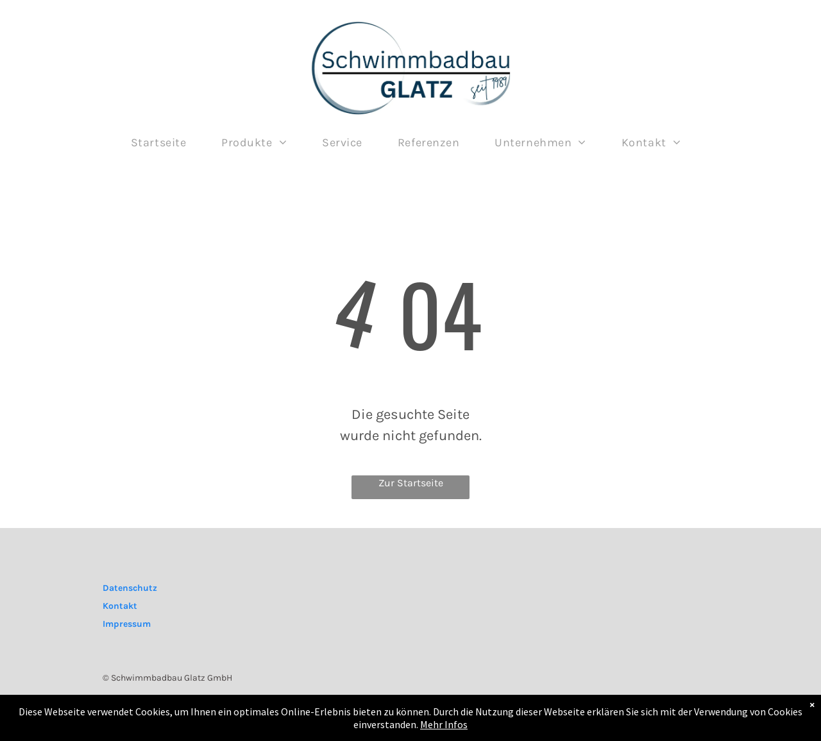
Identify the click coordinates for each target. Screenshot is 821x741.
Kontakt (120, 605)
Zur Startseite (410, 483)
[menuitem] (163, 142)
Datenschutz (130, 588)
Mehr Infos (444, 725)
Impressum (127, 623)
